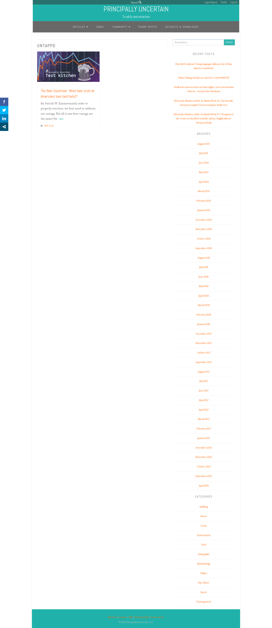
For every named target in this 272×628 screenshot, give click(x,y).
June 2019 (204, 162)
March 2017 (204, 419)
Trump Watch (147, 27)
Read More (90, 78)
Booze (204, 516)
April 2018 (203, 295)
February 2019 (203, 200)
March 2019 (204, 191)
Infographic (203, 554)
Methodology (203, 563)
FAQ (131, 617)
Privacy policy (142, 617)
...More (60, 119)
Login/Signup (211, 2)
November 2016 (204, 457)
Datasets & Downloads (182, 27)
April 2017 (204, 409)
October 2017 (203, 352)
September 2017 (204, 362)
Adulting (203, 506)
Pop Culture (203, 582)
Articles (79, 27)
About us (112, 617)
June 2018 (204, 276)
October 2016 (204, 466)
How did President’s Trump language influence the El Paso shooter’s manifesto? (203, 66)
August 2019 (204, 143)
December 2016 (204, 447)
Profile (224, 2)
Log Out (233, 2)
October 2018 (204, 238)
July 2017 (203, 381)
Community (120, 27)
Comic (100, 27)
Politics (203, 573)
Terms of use (157, 617)
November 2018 (204, 229)
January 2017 (203, 438)
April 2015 (204, 485)
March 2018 (204, 305)
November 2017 (204, 343)
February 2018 (203, 314)
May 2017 (204, 400)
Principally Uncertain (136, 9)
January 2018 (203, 324)
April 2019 (204, 181)
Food (203, 544)
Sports (204, 592)
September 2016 (203, 476)
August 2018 (204, 257)
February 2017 (204, 428)
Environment (203, 535)
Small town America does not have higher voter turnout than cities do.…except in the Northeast (204, 89)
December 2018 (204, 219)
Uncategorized (203, 601)
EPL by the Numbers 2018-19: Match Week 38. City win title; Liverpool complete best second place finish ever (203, 102)
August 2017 (204, 371)
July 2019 (203, 153)
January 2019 (203, 210)
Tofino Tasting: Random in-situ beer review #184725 (203, 77)
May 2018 (204, 286)
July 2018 (203, 267)
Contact (123, 617)
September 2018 (203, 248)
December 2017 (204, 333)
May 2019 (204, 172)
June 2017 (204, 390)
